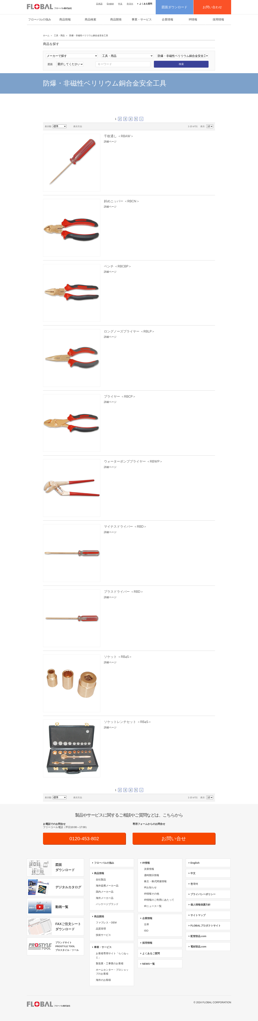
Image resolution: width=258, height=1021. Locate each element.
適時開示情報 (151, 875)
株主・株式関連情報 (155, 881)
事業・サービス (142, 19)
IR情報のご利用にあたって (159, 900)
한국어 (130, 4)
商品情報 (65, 19)
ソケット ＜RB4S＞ (118, 657)
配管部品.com (198, 936)
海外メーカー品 (104, 898)
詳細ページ (110, 141)
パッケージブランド (107, 904)
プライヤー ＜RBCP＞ (120, 396)
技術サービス (103, 935)
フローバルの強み (39, 19)
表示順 (48, 126)
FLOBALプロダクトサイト (205, 926)
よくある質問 (145, 4)
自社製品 (101, 879)
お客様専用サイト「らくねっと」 (112, 955)
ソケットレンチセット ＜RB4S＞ (127, 722)
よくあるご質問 (151, 953)
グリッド (86, 126)
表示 (202, 126)
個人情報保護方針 (200, 905)
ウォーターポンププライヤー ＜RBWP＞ (133, 461)
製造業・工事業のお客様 (109, 963)
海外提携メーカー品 (107, 886)
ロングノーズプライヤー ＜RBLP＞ (129, 331)
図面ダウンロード (174, 7)
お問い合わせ (212, 7)
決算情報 (149, 869)
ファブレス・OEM (106, 922)
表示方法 (77, 126)
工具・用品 (59, 35)
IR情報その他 (151, 893)
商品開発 (116, 19)
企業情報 (167, 19)
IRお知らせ (150, 887)
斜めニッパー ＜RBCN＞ (122, 201)
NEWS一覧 (148, 964)
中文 (120, 4)
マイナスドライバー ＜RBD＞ (125, 526)
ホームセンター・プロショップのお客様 (112, 971)
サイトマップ (198, 915)
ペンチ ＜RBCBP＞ (118, 266)
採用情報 (218, 19)
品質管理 (101, 929)
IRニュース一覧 (153, 906)
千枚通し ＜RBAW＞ (119, 136)
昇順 (69, 126)
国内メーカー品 (104, 892)
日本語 (99, 4)
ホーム (46, 35)
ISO (146, 930)
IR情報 (193, 19)
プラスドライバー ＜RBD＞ (124, 591)
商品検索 (90, 19)
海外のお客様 (103, 980)
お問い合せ (174, 838)
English (110, 4)
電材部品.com (198, 946)
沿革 (146, 924)
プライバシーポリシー (203, 894)
